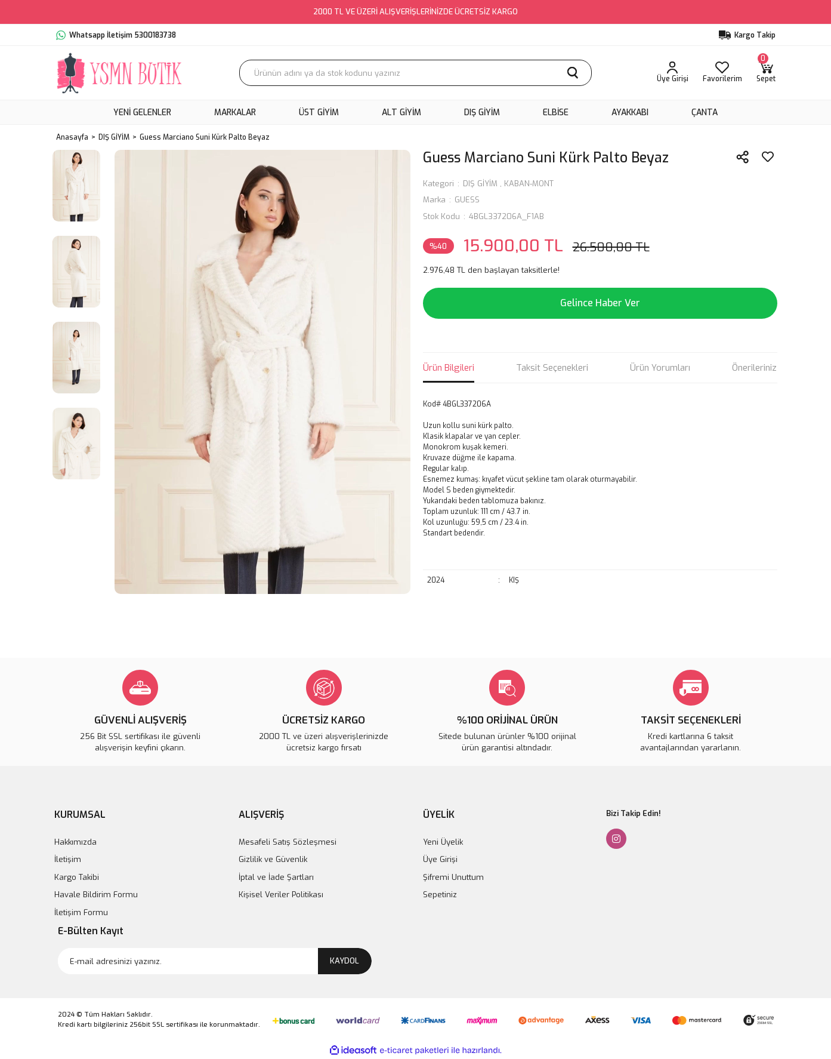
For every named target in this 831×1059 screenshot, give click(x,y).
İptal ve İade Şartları (276, 877)
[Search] (415, 73)
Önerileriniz (754, 368)
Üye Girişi (440, 859)
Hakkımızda (75, 842)
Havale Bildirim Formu (96, 894)
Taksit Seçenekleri (552, 368)
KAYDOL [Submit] (344, 961)
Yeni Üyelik (443, 842)
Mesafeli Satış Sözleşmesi (287, 842)
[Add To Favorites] (767, 157)
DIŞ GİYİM (480, 183)
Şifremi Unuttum (453, 877)
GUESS (467, 200)
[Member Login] (672, 72)
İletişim (67, 859)
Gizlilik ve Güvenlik (273, 859)
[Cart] (766, 72)
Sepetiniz (440, 894)
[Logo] (120, 73)
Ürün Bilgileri (448, 368)
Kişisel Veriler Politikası (281, 894)
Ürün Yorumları (660, 368)
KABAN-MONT (529, 183)
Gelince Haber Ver (600, 303)
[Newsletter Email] (215, 961)
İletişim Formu (81, 912)
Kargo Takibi (76, 877)
